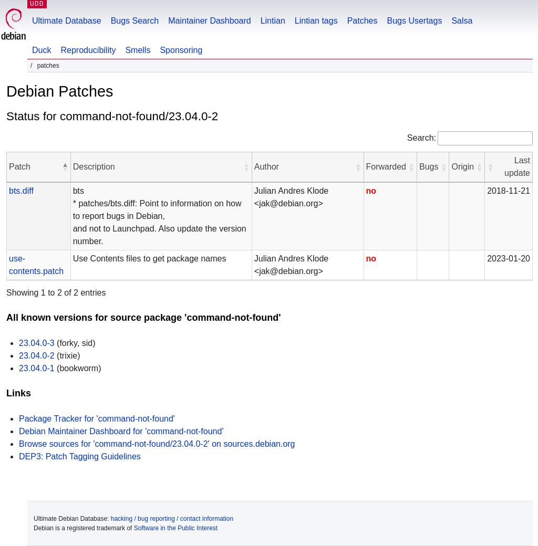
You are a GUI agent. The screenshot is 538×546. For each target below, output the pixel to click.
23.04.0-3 (37, 343)
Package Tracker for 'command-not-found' (97, 418)
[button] (65, 167)
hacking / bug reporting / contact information (172, 518)
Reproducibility (88, 50)
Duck (41, 50)
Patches (362, 20)
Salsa (461, 20)
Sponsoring (181, 50)
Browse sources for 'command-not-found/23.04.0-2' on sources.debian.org (157, 443)
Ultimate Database (66, 20)
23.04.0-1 (37, 368)
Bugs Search (135, 20)
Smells (137, 50)
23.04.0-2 (37, 355)
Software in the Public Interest (176, 528)
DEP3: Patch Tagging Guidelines (80, 456)
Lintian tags (316, 20)
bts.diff (21, 190)
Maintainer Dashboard (209, 20)
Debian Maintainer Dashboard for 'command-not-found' (121, 431)
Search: (421, 137)
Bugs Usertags (414, 20)
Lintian (273, 20)
